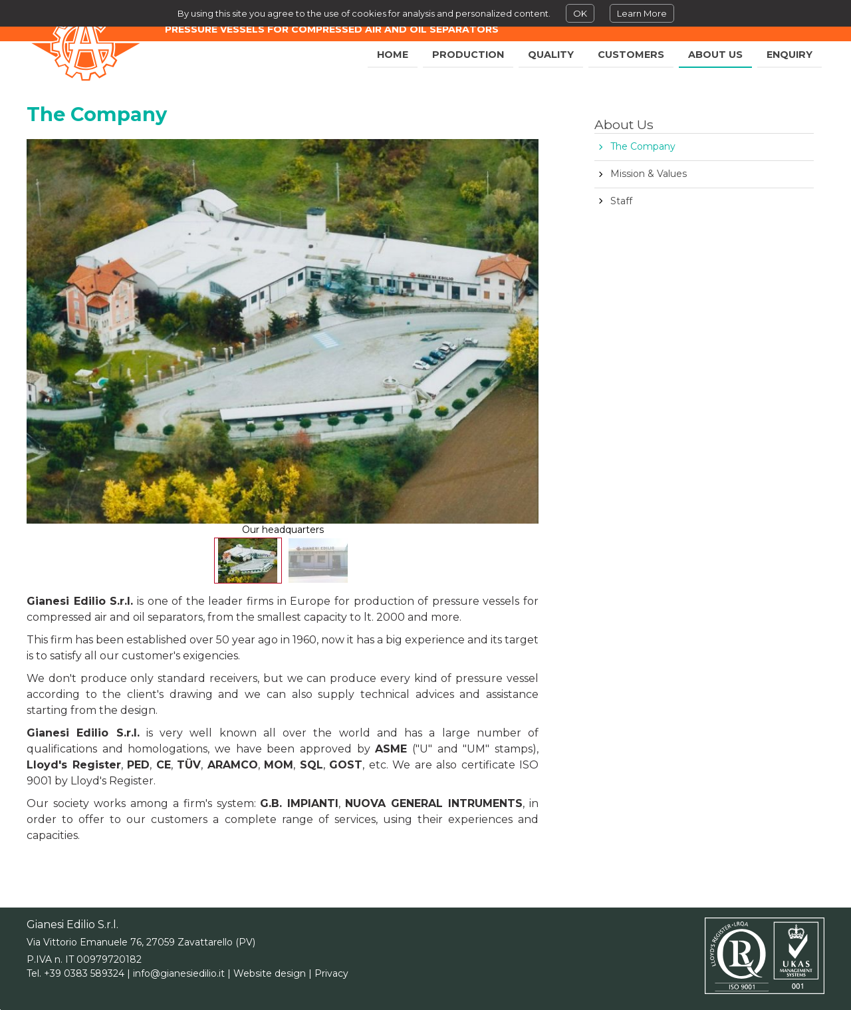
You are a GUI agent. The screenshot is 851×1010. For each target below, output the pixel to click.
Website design (269, 973)
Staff (621, 201)
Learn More (642, 13)
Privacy (331, 973)
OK (580, 13)
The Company (642, 146)
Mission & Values (648, 174)
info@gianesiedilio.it (179, 973)
